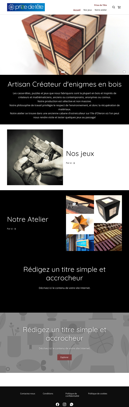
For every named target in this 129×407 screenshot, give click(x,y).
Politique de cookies (97, 393)
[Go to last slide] (58, 72)
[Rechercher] (113, 7)
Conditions (48, 393)
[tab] (63, 72)
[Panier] (119, 7)
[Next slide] (70, 72)
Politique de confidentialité (72, 394)
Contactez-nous (27, 393)
